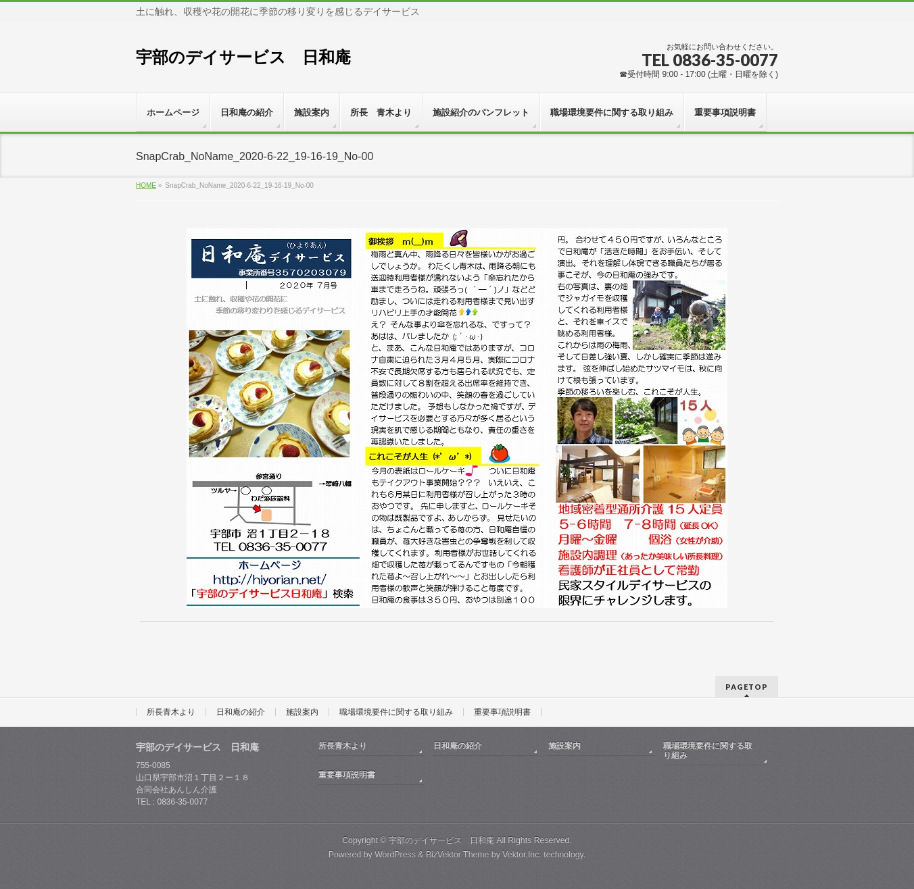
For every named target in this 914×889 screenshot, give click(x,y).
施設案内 (302, 712)
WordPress (395, 854)
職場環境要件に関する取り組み (396, 712)
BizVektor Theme (457, 854)
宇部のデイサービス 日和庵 (243, 57)
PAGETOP (746, 686)
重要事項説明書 (502, 712)
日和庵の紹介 (240, 712)
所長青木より (171, 712)
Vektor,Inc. (522, 854)
